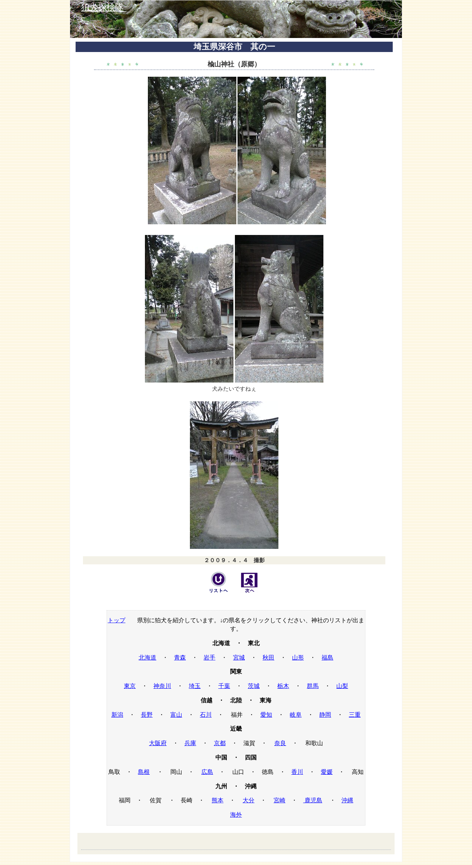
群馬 (313, 686)
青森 (180, 657)
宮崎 (279, 800)
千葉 (224, 686)
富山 (176, 715)
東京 (130, 686)
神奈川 (162, 686)
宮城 (239, 657)
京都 (220, 743)
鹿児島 (312, 800)
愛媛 (327, 772)
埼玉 (195, 686)
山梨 (342, 686)
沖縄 (347, 800)
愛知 (266, 715)
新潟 (117, 715)
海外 (236, 815)
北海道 (147, 657)
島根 (144, 772)
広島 (207, 772)
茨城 (254, 686)
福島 (327, 657)
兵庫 (190, 743)
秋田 (268, 657)
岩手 (209, 657)
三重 (355, 715)
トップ (116, 620)
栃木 (283, 686)
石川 (206, 715)
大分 (248, 800)
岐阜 (296, 715)
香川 (297, 772)
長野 (147, 715)
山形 (298, 657)
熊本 (217, 800)
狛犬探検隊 (102, 7)
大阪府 (158, 743)
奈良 (280, 743)
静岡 (325, 715)
